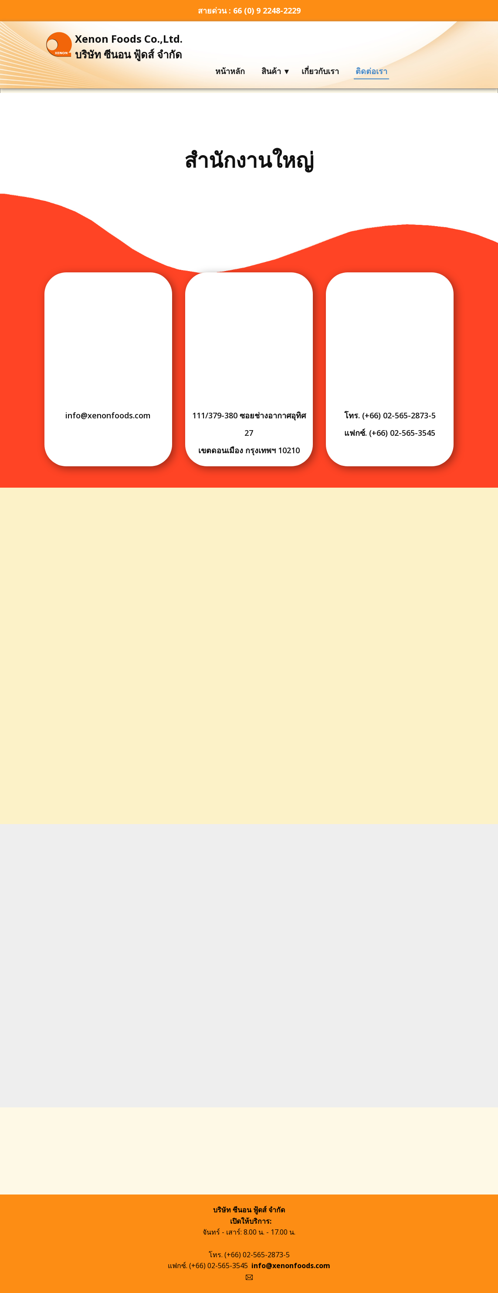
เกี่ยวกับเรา (320, 71)
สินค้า (271, 71)
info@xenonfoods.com (108, 415)
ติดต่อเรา (371, 71)
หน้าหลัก (230, 71)
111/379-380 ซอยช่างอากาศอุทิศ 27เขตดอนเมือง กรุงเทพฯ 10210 (249, 432)
